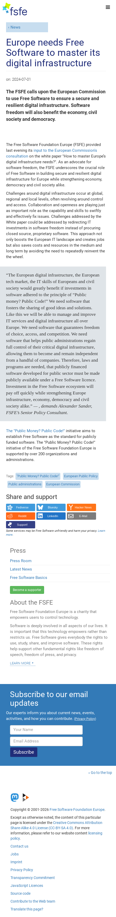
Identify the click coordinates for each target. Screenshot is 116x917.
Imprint (16, 862)
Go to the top (101, 773)
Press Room (20, 560)
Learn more (20, 663)
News (15, 27)
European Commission (63, 484)
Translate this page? (26, 909)
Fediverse (22, 507)
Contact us (19, 846)
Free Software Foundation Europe (77, 809)
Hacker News (83, 507)
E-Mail (83, 516)
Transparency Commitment (32, 878)
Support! (22, 524)
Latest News (21, 569)
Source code (20, 893)
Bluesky (53, 507)
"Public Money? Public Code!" (38, 476)
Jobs (14, 854)
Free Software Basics (28, 577)
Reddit (22, 516)
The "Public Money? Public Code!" (35, 430)
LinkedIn (53, 516)
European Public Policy (81, 476)
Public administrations (24, 484)
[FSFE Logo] (15, 9)
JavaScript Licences (26, 885)
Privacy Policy (21, 870)
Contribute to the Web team (32, 901)
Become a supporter (27, 590)
